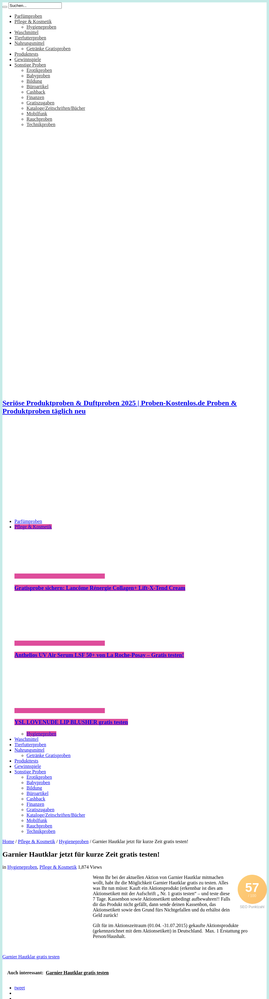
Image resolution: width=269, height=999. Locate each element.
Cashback (36, 91)
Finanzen (35, 97)
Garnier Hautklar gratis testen (31, 956)
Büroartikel (37, 86)
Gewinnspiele (27, 59)
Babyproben (38, 75)
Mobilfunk (37, 113)
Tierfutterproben (30, 37)
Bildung (34, 81)
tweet (19, 987)
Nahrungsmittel (29, 43)
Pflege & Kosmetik (33, 21)
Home (8, 841)
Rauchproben (39, 119)
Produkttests (26, 54)
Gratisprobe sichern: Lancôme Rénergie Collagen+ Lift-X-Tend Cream (99, 588)
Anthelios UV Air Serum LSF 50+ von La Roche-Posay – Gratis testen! (99, 655)
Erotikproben (39, 70)
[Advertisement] (134, 472)
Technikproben (41, 124)
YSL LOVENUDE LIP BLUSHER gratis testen (71, 722)
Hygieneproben (41, 26)
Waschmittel (26, 32)
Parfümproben (28, 16)
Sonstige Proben (30, 64)
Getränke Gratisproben (48, 48)
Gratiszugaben (40, 102)
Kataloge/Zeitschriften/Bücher (56, 108)
